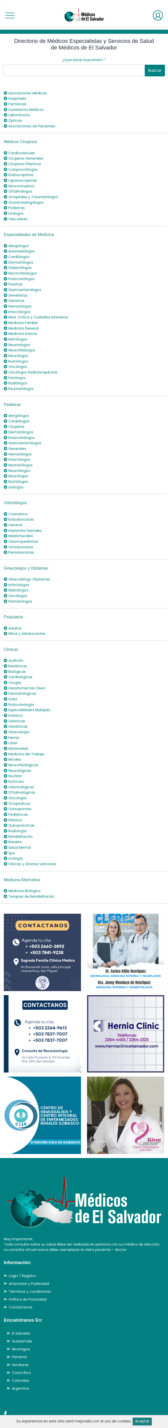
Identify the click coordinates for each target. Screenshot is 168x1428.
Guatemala (22, 1321)
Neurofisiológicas (21, 748)
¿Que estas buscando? (84, 59)
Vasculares (16, 215)
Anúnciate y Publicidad (29, 1263)
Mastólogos (16, 578)
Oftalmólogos (18, 189)
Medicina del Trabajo (24, 738)
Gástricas (14, 706)
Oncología (15, 780)
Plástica (13, 802)
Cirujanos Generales (24, 157)
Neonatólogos (18, 455)
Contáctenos (20, 1287)
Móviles (12, 743)
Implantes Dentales (23, 519)
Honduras (20, 1345)
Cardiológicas (18, 663)
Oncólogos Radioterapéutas (31, 364)
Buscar (155, 70)
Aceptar (142, 1421)
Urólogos (14, 210)
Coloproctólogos (21, 167)
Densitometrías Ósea (25, 674)
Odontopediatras (21, 530)
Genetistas (16, 290)
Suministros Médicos (24, 109)
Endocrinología (19, 690)
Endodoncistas (19, 509)
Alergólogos (16, 242)
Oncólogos (16, 359)
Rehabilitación (18, 818)
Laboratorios (17, 114)
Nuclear (13, 759)
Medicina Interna (21, 327)
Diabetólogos (18, 263)
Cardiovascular (19, 151)
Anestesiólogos (19, 247)
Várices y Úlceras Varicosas (30, 844)
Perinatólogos (18, 588)
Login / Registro (22, 1256)
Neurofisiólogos (19, 343)
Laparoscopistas (20, 178)
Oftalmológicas (20, 775)
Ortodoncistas (19, 535)
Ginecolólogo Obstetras (27, 567)
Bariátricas (15, 652)
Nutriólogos (16, 354)
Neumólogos (17, 338)
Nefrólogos (15, 332)
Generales (15, 439)
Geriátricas (16, 711)
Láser (10, 727)
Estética (13, 700)
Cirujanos (14, 418)
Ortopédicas (17, 786)
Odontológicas (19, 770)
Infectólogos (17, 306)
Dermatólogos (19, 258)
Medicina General (21, 322)
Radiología (15, 812)
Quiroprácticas (19, 807)
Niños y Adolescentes (25, 620)
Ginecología (17, 716)
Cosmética (16, 503)
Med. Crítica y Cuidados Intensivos (36, 311)
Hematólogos (18, 300)
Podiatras (14, 205)
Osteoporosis (18, 791)
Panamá (19, 1337)
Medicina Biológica (22, 871)
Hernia (11, 722)
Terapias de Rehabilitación (29, 876)
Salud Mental (17, 828)
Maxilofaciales (18, 525)
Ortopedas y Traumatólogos (31, 194)
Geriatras (14, 295)
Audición (14, 647)
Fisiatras (13, 279)
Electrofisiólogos (20, 268)
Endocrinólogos (19, 274)
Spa (9, 834)
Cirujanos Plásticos (22, 162)
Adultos (13, 615)
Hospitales (15, 98)
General (13, 514)
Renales (13, 823)
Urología (13, 839)
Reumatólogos (19, 380)
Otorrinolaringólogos (24, 199)
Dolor (10, 684)
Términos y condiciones (30, 1271)
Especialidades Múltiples (27, 695)
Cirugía (12, 668)
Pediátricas (16, 796)
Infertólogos (17, 572)
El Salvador (21, 1313)
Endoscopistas (19, 173)
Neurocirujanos (19, 183)
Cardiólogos (16, 253)
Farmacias (15, 103)
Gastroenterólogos (22, 284)
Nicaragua (21, 1329)
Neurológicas (17, 754)
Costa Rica (21, 1352)
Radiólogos (15, 375)
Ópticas (13, 119)
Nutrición (14, 764)
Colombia (20, 1360)
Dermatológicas (20, 679)
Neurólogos (16, 348)
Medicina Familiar (21, 316)
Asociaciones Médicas (25, 93)
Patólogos (15, 370)
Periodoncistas (19, 540)
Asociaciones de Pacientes (30, 125)
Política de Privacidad (28, 1279)
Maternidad (16, 732)
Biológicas (15, 658)
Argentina (20, 1368)
